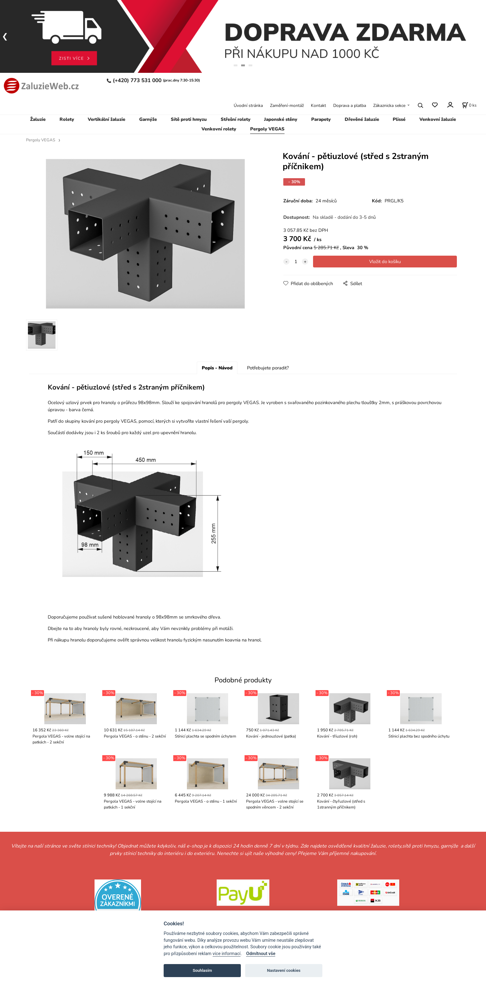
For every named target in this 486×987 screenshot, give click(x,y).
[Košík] (469, 105)
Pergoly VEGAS (267, 129)
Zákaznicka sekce (389, 105)
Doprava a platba (349, 105)
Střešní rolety (235, 119)
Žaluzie (38, 119)
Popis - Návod (217, 371)
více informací (227, 953)
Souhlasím (202, 970)
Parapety (321, 119)
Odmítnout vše (260, 953)
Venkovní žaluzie (437, 119)
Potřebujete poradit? (268, 371)
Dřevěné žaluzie (362, 119)
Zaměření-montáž (287, 105)
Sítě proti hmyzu (189, 119)
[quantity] (295, 261)
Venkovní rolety (218, 129)
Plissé (399, 119)
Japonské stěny (280, 119)
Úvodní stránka (248, 105)
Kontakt (318, 105)
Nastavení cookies (283, 970)
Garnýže (148, 119)
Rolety (67, 119)
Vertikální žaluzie (106, 119)
